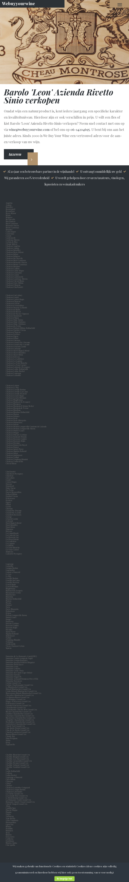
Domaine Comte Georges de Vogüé (19, 658)
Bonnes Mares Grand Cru (16, 734)
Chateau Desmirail (14, 315)
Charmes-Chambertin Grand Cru (20, 715)
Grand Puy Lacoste (14, 512)
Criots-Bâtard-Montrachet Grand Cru (21, 691)
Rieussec (9, 629)
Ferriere (9, 500)
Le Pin (9, 576)
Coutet (9, 480)
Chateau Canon (12, 274)
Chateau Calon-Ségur (15, 270)
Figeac (8, 502)
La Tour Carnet (13, 549)
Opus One (10, 824)
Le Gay (9, 574)
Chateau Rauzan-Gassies (16, 439)
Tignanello (10, 744)
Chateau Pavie (12, 418)
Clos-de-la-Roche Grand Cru (17, 730)
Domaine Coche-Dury (15, 670)
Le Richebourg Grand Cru (16, 797)
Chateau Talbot (12, 457)
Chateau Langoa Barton (15, 789)
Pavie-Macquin (12, 609)
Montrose (10, 596)
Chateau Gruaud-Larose (16, 346)
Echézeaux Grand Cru (15, 703)
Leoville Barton (12, 578)
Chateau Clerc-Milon (14, 283)
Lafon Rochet (11, 775)
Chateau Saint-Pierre (15, 449)
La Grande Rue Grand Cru (17, 795)
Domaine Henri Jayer (14, 664)
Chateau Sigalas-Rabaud (16, 451)
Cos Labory (11, 477)
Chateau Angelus (13, 246)
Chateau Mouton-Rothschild (17, 412)
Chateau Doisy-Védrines (15, 324)
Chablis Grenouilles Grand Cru (19, 761)
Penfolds (9, 828)
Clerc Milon (11, 779)
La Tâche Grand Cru (14, 793)
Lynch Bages (11, 584)
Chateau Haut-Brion (14, 354)
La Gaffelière (11, 541)
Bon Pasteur (11, 221)
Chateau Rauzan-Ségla (15, 441)
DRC (7, 769)
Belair (8, 215)
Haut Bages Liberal (14, 523)
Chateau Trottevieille (14, 461)
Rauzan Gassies (12, 625)
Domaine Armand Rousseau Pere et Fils (22, 678)
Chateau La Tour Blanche (16, 363)
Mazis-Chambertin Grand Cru (18, 711)
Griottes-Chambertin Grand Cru (19, 713)
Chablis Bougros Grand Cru (17, 756)
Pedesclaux (11, 611)
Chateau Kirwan (13, 356)
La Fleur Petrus (12, 539)
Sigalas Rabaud (12, 633)
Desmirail (10, 486)
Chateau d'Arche (13, 303)
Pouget (9, 619)
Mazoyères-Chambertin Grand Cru (20, 717)
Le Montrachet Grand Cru (16, 687)
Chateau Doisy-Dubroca (15, 322)
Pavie (8, 607)
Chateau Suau (12, 453)
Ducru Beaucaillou (13, 492)
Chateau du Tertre (13, 326)
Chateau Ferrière (13, 334)
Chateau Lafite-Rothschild (17, 369)
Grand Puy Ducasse (14, 510)
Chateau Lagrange (13, 373)
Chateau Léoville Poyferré (16, 393)
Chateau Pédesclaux (14, 422)
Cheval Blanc (11, 463)
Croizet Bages (11, 482)
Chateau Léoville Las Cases (17, 391)
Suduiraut (10, 635)
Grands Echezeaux (14, 514)
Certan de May (12, 242)
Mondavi (10, 830)
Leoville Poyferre (12, 582)
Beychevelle (11, 219)
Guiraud (10, 521)
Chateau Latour (12, 385)
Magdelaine (10, 588)
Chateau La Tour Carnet (16, 365)
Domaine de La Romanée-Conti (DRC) (21, 656)
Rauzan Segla (12, 627)
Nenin (8, 603)
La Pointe (10, 545)
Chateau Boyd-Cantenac (16, 260)
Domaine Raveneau (14, 681)
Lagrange (10, 564)
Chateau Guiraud (13, 348)
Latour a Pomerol (13, 572)
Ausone (9, 205)
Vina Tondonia (12, 820)
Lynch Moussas (12, 586)
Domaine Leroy (12, 666)
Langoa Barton (12, 568)
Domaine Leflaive (13, 668)
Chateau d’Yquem (13, 301)
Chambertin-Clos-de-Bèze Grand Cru (21, 709)
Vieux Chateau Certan (15, 646)
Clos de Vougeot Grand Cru (16, 804)
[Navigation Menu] (119, 4)
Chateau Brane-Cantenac (16, 264)
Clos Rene (10, 475)
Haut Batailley (12, 525)
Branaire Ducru (13, 225)
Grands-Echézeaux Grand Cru (18, 705)
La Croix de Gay (13, 535)
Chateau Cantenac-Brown (17, 279)
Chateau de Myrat (13, 311)
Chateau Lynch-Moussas (16, 397)
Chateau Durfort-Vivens (16, 330)
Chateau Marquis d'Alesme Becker (20, 406)
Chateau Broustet (13, 266)
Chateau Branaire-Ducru (16, 262)
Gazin (9, 506)
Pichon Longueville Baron (17, 615)
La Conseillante (13, 533)
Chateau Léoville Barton (16, 389)
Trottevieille (11, 644)
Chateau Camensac (14, 272)
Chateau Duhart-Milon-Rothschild (20, 328)
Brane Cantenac (13, 227)
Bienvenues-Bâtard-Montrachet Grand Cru (23, 693)
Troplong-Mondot (13, 640)
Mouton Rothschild (14, 599)
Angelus (9, 203)
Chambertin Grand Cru (16, 707)
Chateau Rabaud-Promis (16, 436)
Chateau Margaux (14, 404)
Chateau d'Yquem (13, 332)
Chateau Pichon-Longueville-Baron (20, 428)
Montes (9, 834)
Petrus (9, 613)
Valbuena (10, 816)
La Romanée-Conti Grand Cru (18, 800)
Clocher (9, 785)
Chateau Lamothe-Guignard (18, 787)
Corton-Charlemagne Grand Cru (19, 685)
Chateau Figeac (12, 336)
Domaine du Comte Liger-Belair (19, 672)
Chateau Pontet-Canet (15, 430)
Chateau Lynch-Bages (15, 395)
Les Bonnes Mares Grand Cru (17, 697)
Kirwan (9, 531)
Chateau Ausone (12, 248)
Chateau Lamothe (13, 375)
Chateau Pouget (12, 432)
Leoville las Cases (13, 580)
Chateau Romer (12, 447)
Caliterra (9, 838)
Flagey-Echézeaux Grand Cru (18, 701)
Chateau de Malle (13, 309)
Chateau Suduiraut (14, 455)
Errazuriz (10, 836)
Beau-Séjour (11, 213)
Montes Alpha (11, 843)
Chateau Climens (13, 285)
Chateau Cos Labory (14, 295)
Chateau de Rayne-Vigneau (17, 313)
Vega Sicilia (11, 818)
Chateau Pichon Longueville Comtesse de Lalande (26, 426)
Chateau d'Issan (12, 317)
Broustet (9, 229)
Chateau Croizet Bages (15, 299)
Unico (9, 814)
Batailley (10, 207)
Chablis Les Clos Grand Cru (17, 758)
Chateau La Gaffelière (15, 359)
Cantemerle (11, 237)
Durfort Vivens (12, 496)
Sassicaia (10, 551)
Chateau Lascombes (14, 791)
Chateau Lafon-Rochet (15, 371)
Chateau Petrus (12, 424)
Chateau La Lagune (14, 361)
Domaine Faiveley (13, 674)
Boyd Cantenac (12, 223)
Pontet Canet (11, 617)
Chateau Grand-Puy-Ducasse (18, 342)
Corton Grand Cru (13, 683)
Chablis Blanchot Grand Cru (18, 754)
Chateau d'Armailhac (15, 305)
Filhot (8, 504)
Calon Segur (11, 231)
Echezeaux (11, 498)
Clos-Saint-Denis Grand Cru (17, 728)
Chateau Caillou (13, 268)
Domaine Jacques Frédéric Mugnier (20, 662)
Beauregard (11, 209)
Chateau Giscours (13, 340)
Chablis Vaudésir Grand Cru (18, 767)
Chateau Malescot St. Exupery (18, 402)
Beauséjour (10, 211)
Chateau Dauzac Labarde (16, 307)
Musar (9, 826)
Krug (8, 742)
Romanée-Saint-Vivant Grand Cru (20, 802)
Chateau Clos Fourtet (14, 287)
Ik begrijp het (64, 878)
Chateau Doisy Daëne (14, 320)
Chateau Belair (12, 254)
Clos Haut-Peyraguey (14, 473)
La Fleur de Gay (13, 537)
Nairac (9, 601)
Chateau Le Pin (13, 387)
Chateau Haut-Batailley (16, 352)
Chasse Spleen (11, 244)
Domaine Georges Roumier (17, 660)
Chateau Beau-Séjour (15, 252)
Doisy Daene (11, 488)
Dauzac (9, 484)
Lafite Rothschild (13, 771)
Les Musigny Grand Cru (15, 699)
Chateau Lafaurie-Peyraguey (18, 367)
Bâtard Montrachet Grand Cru (18, 689)
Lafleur (9, 773)
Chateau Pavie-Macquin (16, 420)
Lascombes (10, 570)
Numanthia (11, 822)
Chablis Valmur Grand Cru (17, 765)
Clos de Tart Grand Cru (15, 726)
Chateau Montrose (13, 410)
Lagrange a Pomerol (14, 777)
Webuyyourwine (18, 3)
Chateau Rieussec (13, 443)
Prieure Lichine (13, 623)
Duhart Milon (12, 494)
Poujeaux (10, 621)
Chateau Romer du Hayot (16, 445)
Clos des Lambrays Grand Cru (18, 732)
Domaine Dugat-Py (14, 676)
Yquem (9, 648)
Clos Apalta (10, 845)
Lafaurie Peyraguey (14, 553)
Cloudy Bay (10, 736)
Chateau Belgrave (13, 256)
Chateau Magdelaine (14, 400)
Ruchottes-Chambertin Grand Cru (20, 722)
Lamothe (10, 566)
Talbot (9, 637)
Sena (8, 832)
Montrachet (11, 594)
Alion (8, 806)
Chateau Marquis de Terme (17, 408)
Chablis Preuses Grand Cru (17, 763)
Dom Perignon (11, 738)
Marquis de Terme (14, 592)
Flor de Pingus (12, 810)
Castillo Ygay (11, 808)
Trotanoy (10, 642)
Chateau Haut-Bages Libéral (17, 350)
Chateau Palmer (13, 416)
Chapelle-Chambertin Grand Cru (20, 720)
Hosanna (10, 529)
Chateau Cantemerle (15, 276)
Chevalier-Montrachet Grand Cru (20, 695)
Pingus (8, 812)
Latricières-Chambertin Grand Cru (20, 724)
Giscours (9, 508)
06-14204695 (80, 129)
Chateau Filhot (12, 338)
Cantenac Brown (13, 240)
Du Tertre (10, 490)
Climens (10, 781)
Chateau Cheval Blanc (15, 281)
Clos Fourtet (10, 471)
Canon (8, 235)
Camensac (10, 233)
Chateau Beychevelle (14, 258)
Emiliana (10, 841)
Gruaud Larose (12, 519)
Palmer (9, 605)
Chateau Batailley (13, 250)
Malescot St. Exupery (15, 590)
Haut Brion (11, 527)
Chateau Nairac (12, 414)
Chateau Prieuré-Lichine (16, 434)
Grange (9, 516)
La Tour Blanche (13, 547)
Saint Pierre (11, 631)
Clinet (9, 783)
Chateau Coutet (12, 297)
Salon (8, 740)
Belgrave (9, 217)
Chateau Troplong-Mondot (17, 459)
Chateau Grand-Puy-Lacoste (18, 344)
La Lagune (11, 543)
